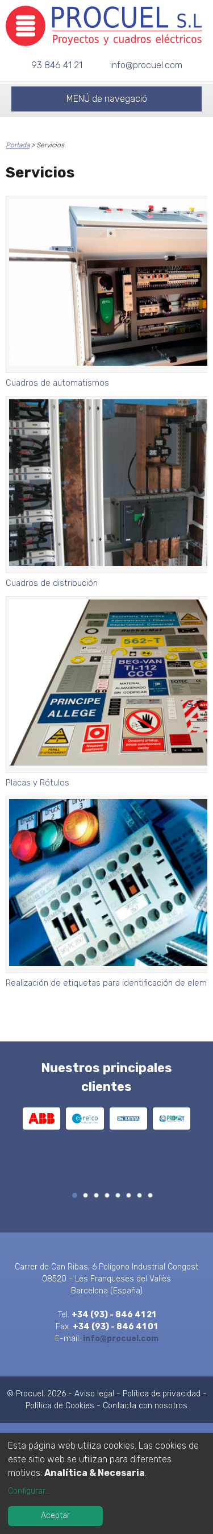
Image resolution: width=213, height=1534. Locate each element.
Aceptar (55, 1515)
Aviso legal (94, 1394)
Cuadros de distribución (52, 583)
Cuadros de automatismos (57, 383)
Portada (18, 145)
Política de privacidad (162, 1394)
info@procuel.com (146, 65)
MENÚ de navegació (106, 98)
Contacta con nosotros (145, 1406)
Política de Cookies (60, 1406)
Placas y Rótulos (37, 783)
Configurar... (29, 1491)
